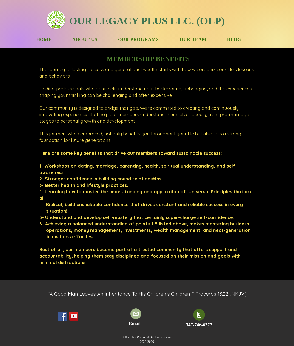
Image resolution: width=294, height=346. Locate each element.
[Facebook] (62, 316)
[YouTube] (73, 316)
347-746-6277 (199, 324)
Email (135, 323)
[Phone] (199, 315)
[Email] (135, 313)
